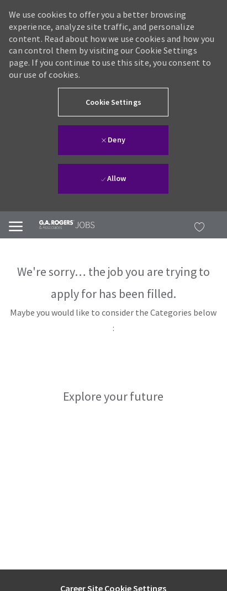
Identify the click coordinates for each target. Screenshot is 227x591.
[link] (58, 224)
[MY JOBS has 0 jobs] (196, 225)
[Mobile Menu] (16, 225)
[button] (113, 102)
